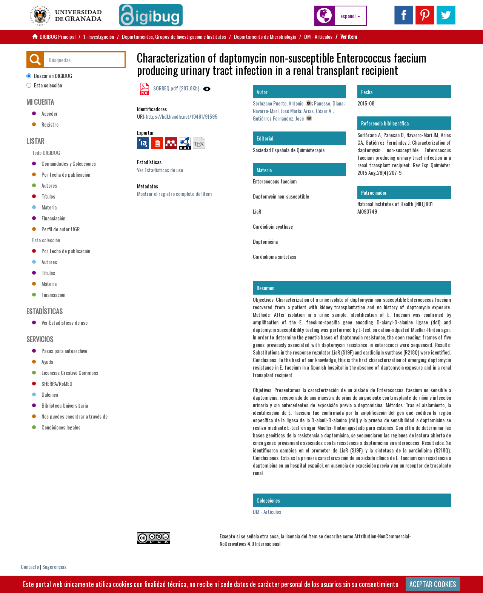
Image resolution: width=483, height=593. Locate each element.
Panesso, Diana (328, 103)
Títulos (43, 196)
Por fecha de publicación (61, 174)
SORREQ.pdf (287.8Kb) (175, 88)
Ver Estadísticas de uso (160, 170)
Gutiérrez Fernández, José (278, 118)
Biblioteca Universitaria (60, 405)
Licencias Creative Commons (65, 372)
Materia (44, 207)
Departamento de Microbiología (265, 36)
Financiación (48, 218)
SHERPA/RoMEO (52, 383)
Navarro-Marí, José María (277, 111)
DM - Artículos (318, 36)
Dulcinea (45, 394)
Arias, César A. (317, 111)
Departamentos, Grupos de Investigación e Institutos (174, 36)
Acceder (45, 113)
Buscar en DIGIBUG (49, 75)
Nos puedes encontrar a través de (70, 416)
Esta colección (44, 85)
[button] (350, 16)
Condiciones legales (56, 427)
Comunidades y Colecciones (64, 163)
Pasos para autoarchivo (59, 351)
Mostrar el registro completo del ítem (174, 193)
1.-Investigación (98, 36)
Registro (45, 124)
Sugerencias (54, 566)
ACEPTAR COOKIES (432, 584)
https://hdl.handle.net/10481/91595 (181, 116)
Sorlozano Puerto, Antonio (278, 103)
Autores (44, 185)
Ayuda (42, 361)
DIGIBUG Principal (57, 36)
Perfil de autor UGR (56, 229)
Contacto (30, 566)
